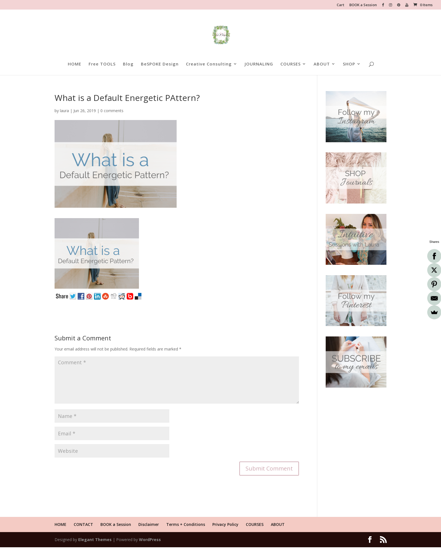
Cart (340, 5)
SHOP (349, 64)
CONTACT (83, 524)
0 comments (111, 110)
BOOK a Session (363, 5)
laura (64, 110)
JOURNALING (259, 64)
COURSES (290, 64)
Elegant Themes (95, 539)
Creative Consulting (209, 64)
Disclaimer (148, 524)
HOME (74, 64)
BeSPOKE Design (160, 64)
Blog (128, 64)
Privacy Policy (225, 524)
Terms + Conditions (185, 524)
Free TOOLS (102, 64)
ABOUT (322, 64)
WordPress (150, 539)
